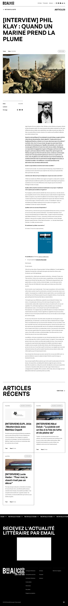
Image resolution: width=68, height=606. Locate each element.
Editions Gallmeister (44, 256)
